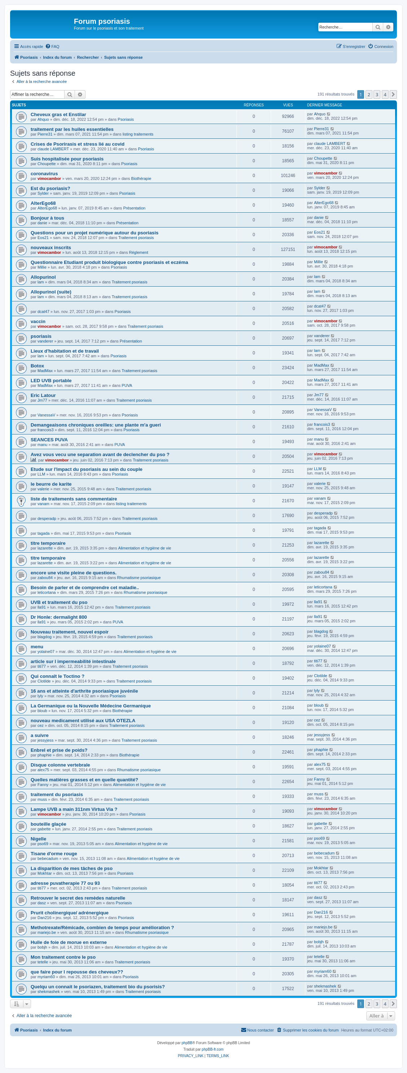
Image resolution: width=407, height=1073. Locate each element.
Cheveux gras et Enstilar (58, 114)
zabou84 (45, 577)
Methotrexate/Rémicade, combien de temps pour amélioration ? (102, 927)
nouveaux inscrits (51, 247)
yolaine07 (45, 651)
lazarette (45, 548)
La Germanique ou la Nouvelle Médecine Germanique (91, 705)
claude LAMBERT (53, 149)
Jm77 (42, 400)
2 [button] (369, 94)
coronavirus (44, 173)
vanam (43, 504)
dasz (41, 903)
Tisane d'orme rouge (54, 853)
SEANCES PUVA (49, 439)
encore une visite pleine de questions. (73, 572)
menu (37, 646)
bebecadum (47, 858)
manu (42, 444)
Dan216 (44, 917)
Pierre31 (45, 134)
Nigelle (38, 839)
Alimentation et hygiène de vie (144, 548)
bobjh (42, 947)
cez (40, 725)
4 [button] (385, 94)
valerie (43, 489)
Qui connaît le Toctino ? (57, 676)
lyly (40, 696)
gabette (44, 829)
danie (42, 223)
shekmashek (48, 991)
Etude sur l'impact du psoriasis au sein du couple (86, 469)
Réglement (138, 252)
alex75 (43, 770)
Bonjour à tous (47, 218)
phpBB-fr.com (213, 1049)
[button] (393, 94)
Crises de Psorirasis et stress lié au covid (77, 144)
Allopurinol (43, 277)
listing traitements (138, 134)
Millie (42, 267)
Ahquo (43, 119)
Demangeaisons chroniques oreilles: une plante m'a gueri (96, 425)
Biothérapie (141, 178)
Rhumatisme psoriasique (139, 577)
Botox (37, 365)
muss (42, 799)
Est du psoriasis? (50, 188)
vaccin (38, 321)
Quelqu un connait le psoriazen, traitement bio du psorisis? (98, 986)
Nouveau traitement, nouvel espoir (70, 632)
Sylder (43, 193)
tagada (43, 533)
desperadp (46, 518)
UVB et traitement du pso (59, 602)
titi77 (41, 666)
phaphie (44, 755)
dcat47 (43, 311)
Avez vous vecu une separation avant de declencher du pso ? (100, 454)
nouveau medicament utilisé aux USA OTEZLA (83, 720)
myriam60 (46, 977)
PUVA (127, 385)
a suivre (40, 735)
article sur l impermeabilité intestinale (73, 661)
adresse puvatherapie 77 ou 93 (65, 883)
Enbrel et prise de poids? (59, 750)
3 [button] (377, 94)
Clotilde (44, 681)
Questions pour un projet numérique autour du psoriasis (95, 232)
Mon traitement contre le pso (63, 957)
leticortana (46, 592)
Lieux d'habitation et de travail (65, 351)
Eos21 (43, 237)
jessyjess (45, 740)
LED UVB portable (51, 380)
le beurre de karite (51, 484)
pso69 (42, 844)
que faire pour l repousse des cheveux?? (77, 972)
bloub (42, 710)
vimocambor (49, 178)
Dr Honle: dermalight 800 (59, 617)
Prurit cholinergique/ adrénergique (70, 912)
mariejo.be (46, 932)
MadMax (45, 370)
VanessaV (46, 415)
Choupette (46, 164)
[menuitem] (52, 46)
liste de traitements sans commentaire (74, 499)
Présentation (134, 208)
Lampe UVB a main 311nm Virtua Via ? (74, 809)
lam (40, 282)
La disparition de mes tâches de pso (71, 868)
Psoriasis (126, 119)
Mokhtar (44, 873)
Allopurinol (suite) (51, 292)
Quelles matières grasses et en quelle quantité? (84, 779)
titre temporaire (48, 543)
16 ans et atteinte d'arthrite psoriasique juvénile (84, 691)
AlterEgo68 (43, 203)
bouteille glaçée (48, 824)
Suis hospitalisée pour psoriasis (67, 159)
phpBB (187, 1043)
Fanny (43, 784)
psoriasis (41, 336)
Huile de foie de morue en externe (69, 942)
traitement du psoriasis (57, 794)
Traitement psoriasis (136, 237)
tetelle (42, 962)
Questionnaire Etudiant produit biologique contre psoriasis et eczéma (109, 262)
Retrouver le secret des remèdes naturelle (78, 898)
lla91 (41, 607)
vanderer (45, 341)
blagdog (44, 637)
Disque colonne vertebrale (60, 765)
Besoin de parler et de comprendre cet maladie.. (85, 587)
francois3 (45, 430)
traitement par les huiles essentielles (72, 129)
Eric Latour (43, 395)
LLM (41, 474)
